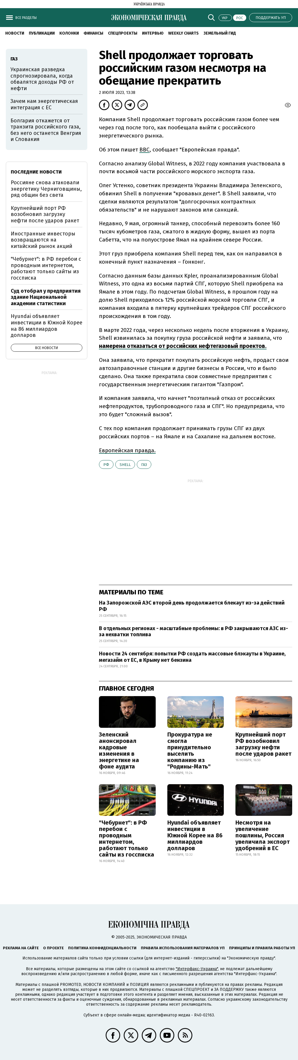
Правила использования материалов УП (183, 948)
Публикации (42, 33)
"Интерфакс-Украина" (197, 968)
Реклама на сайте (21, 948)
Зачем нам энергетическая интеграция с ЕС (44, 104)
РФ (106, 464)
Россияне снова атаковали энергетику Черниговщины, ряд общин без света (46, 188)
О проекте (53, 948)
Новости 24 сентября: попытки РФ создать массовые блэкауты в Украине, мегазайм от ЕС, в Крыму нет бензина (192, 656)
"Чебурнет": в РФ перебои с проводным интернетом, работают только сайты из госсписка (126, 838)
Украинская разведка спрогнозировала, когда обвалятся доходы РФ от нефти (42, 79)
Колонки (69, 33)
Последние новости (36, 172)
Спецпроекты (122, 33)
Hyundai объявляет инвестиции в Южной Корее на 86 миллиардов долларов (195, 835)
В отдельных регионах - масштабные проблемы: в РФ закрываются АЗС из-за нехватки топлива (193, 631)
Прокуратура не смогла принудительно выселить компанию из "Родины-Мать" (189, 750)
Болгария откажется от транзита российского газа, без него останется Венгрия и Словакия (45, 130)
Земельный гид (219, 33)
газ (144, 464)
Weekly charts (183, 33)
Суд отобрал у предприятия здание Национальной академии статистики (46, 297)
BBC (144, 149)
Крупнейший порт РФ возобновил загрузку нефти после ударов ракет (263, 744)
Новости (14, 33)
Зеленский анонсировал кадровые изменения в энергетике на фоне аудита (119, 750)
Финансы (93, 33)
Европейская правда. (127, 450)
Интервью (153, 33)
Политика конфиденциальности (102, 948)
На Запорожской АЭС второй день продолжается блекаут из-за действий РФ (192, 606)
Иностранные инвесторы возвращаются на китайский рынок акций (43, 239)
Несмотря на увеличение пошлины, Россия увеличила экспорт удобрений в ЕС (262, 835)
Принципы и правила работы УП (262, 948)
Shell (125, 464)
